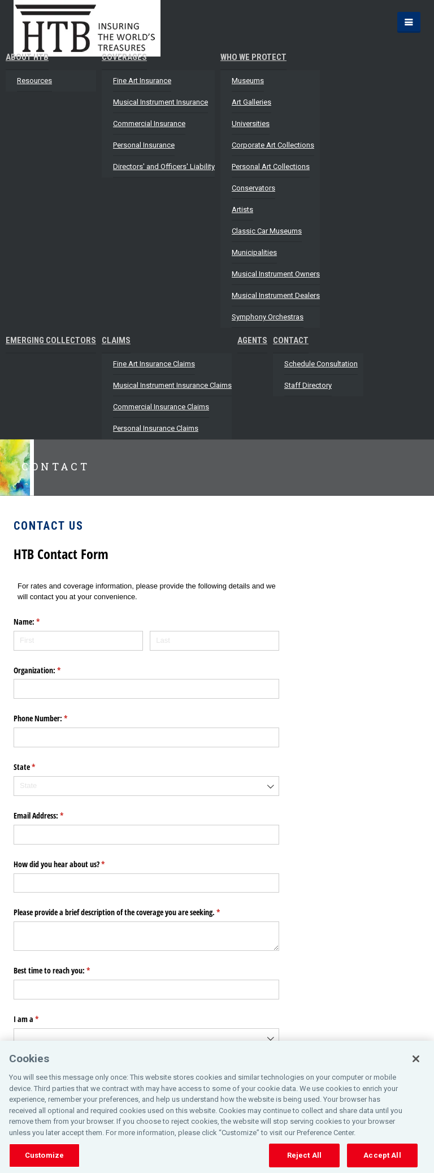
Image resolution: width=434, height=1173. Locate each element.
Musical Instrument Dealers (276, 295)
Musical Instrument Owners (276, 274)
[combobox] (146, 786)
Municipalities (254, 252)
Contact (291, 340)
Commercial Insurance (149, 123)
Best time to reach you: (65, 970)
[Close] (415, 1058)
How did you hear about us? (72, 864)
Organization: (50, 670)
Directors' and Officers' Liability (164, 166)
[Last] (214, 641)
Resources (34, 80)
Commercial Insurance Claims (161, 406)
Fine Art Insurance (142, 80)
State (38, 767)
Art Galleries (251, 102)
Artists (242, 209)
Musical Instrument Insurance (160, 102)
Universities (251, 123)
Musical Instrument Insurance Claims (172, 385)
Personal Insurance (144, 145)
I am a (39, 1019)
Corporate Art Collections (273, 145)
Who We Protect (253, 57)
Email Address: (52, 815)
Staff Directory (308, 385)
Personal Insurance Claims (155, 428)
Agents (252, 340)
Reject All (304, 1155)
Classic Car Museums (267, 231)
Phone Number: (54, 718)
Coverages (124, 57)
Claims (116, 340)
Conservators (253, 188)
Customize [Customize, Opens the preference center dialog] (44, 1155)
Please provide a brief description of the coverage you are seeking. (130, 912)
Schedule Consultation (321, 364)
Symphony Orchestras (267, 317)
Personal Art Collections (271, 166)
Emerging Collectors (51, 340)
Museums (248, 80)
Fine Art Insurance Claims (154, 364)
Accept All (382, 1155)
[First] (78, 641)
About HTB (27, 57)
